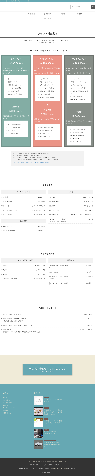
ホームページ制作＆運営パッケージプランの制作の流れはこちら (31, 163)
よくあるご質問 (7, 402)
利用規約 (5, 410)
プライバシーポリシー (10, 408)
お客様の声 (47, 14)
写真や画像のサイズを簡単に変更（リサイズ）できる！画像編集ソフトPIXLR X (53, 412)
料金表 (63, 14)
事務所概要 (31, 14)
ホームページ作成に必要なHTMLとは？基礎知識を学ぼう (53, 444)
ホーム (16, 14)
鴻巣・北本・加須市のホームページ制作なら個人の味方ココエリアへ (47, 461)
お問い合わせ (47, 18)
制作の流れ (6, 400)
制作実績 (79, 14)
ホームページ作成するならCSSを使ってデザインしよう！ (52, 433)
